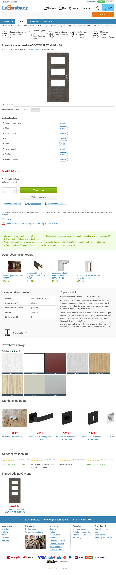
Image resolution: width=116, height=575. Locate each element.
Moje (62, 8)
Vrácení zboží (55, 535)
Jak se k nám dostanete (34, 532)
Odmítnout (109, 2)
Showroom (50, 8)
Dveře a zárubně (101, 535)
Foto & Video (8, 105)
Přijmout (101, 2)
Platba (52, 532)
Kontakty (5, 541)
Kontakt (87, 8)
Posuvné (36, 110)
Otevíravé (27, 110)
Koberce (33, 21)
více (92, 2)
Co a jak (74, 8)
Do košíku (38, 190)
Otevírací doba (30, 529)
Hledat (102, 14)
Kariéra (4, 535)
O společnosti (7, 529)
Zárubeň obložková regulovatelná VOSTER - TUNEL (36, 275)
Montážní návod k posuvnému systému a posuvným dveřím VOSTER (32, 224)
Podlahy (8, 21)
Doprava (53, 529)
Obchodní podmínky (57, 541)
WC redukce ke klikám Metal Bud (14, 437)
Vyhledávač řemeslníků (81, 532)
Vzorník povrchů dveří (103, 538)
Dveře (21, 21)
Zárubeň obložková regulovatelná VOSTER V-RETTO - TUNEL (61, 275)
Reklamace (54, 538)
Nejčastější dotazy (57, 550)
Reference (6, 538)
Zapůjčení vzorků (79, 529)
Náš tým (5, 532)
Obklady (47, 21)
